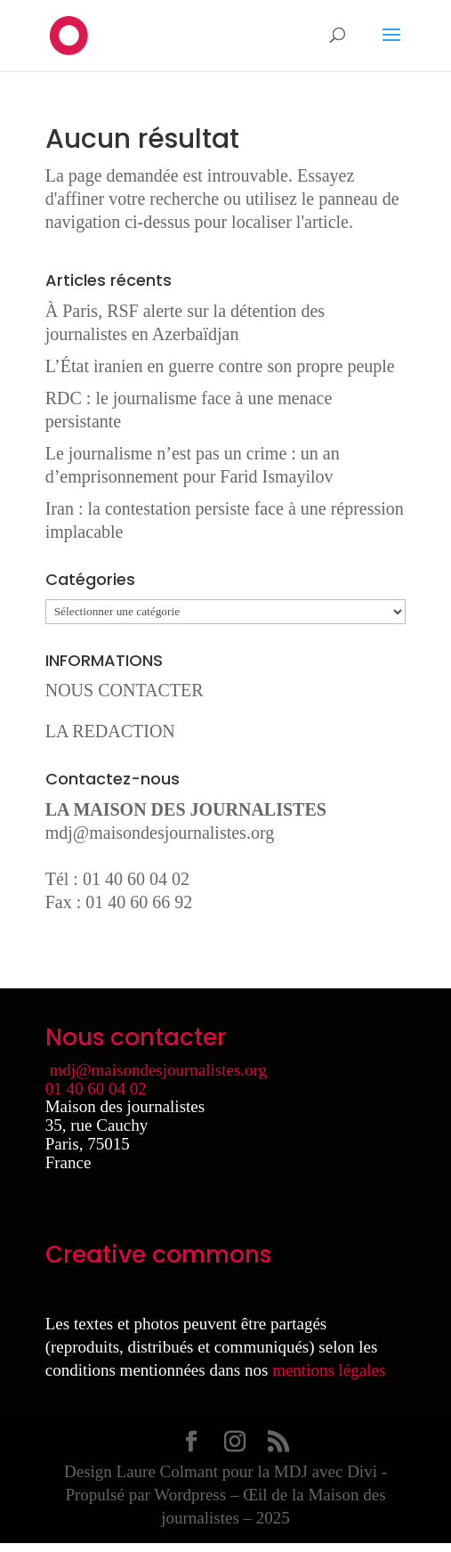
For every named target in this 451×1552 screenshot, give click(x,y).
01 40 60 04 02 (96, 1088)
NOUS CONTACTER (124, 690)
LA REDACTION (110, 731)
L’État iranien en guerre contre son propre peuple (220, 366)
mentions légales (328, 1370)
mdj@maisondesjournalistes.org (159, 832)
